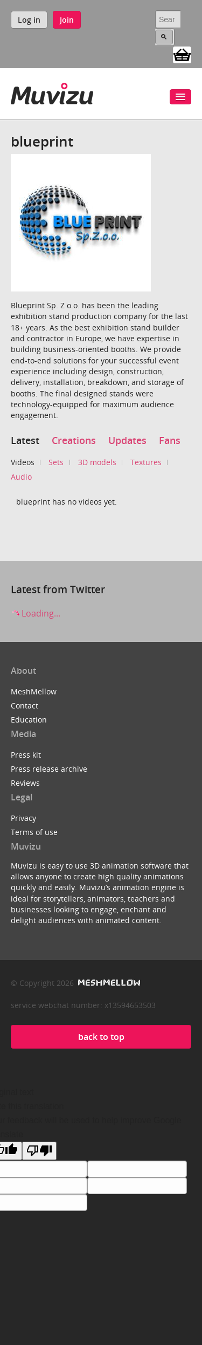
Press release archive (49, 769)
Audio (21, 477)
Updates (127, 440)
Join (67, 20)
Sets (56, 462)
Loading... (35, 613)
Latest (25, 440)
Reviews (25, 783)
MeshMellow (34, 691)
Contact (24, 705)
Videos (22, 462)
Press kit (26, 755)
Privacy (23, 818)
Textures (146, 462)
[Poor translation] (39, 1151)
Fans (169, 440)
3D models (97, 462)
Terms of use (34, 832)
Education (29, 719)
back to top (101, 1037)
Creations (74, 440)
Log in (29, 20)
